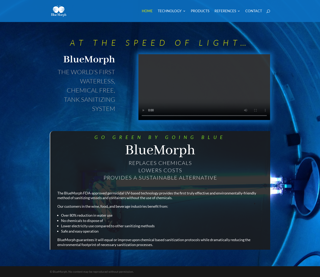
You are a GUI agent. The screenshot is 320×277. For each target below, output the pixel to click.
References (225, 11)
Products (200, 11)
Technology (170, 11)
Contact (253, 11)
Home (147, 11)
